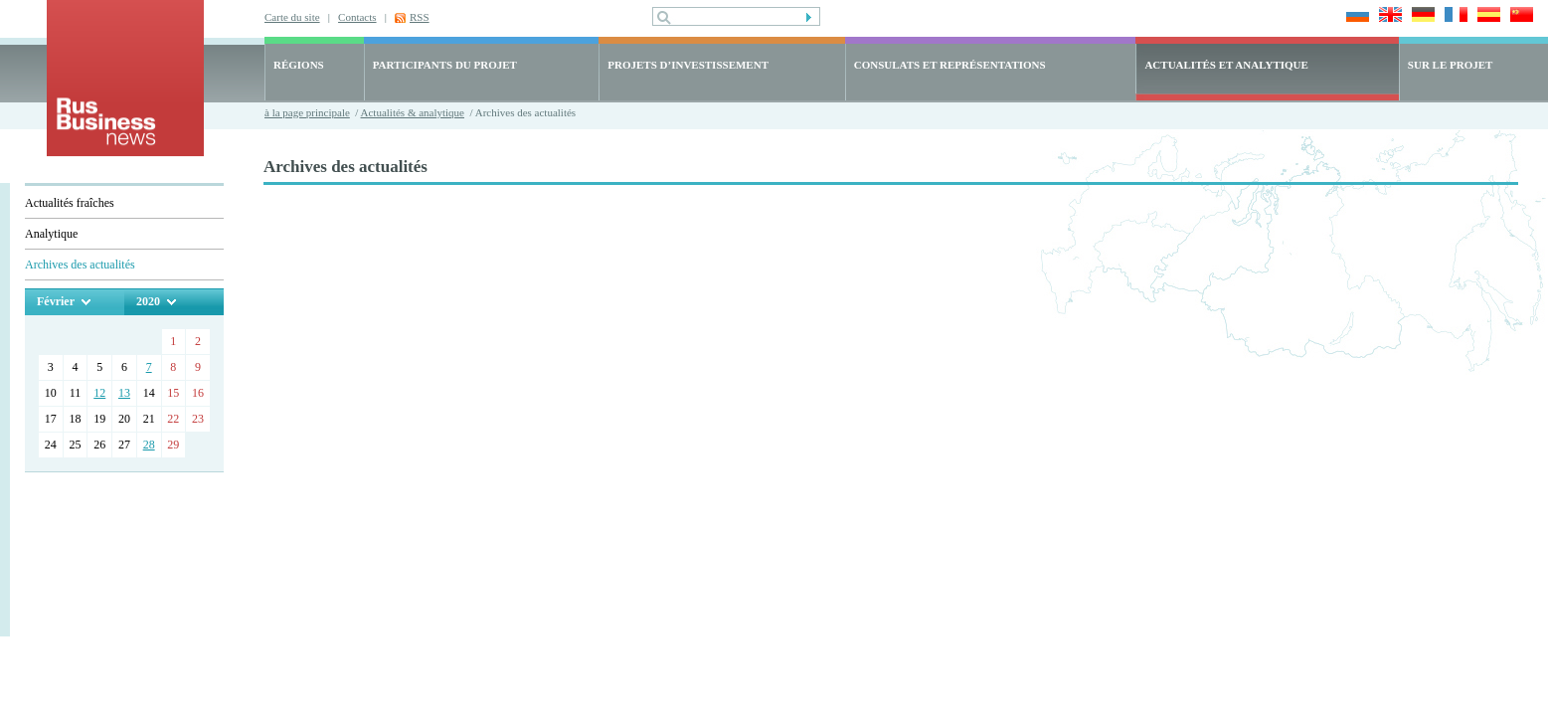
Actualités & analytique (412, 112)
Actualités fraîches (69, 203)
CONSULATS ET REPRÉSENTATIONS (950, 65)
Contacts (357, 17)
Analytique (51, 234)
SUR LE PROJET (1450, 65)
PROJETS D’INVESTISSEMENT (688, 65)
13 (124, 393)
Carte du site (292, 17)
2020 (148, 301)
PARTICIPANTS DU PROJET (445, 65)
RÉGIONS (298, 65)
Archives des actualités (80, 264)
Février (56, 301)
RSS (420, 17)
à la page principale (307, 112)
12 (99, 393)
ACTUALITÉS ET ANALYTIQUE (1225, 65)
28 (149, 444)
